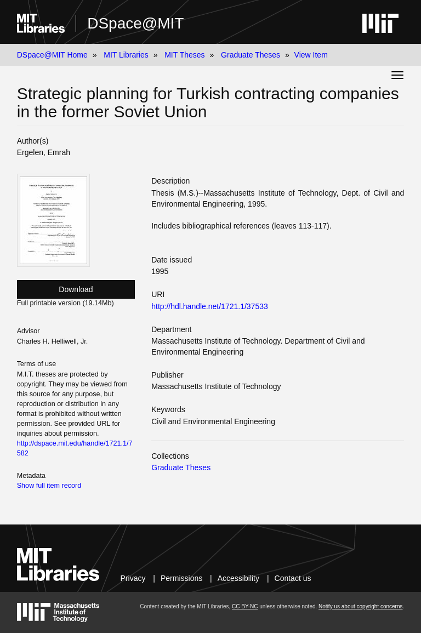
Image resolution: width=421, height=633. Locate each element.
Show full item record (49, 485)
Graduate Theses (250, 54)
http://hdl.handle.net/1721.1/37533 (209, 306)
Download (76, 289)
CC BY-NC (245, 606)
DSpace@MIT (135, 23)
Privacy (133, 578)
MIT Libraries (126, 54)
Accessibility (238, 578)
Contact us (293, 578)
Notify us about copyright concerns (360, 606)
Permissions (181, 578)
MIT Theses (184, 54)
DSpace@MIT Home (52, 54)
